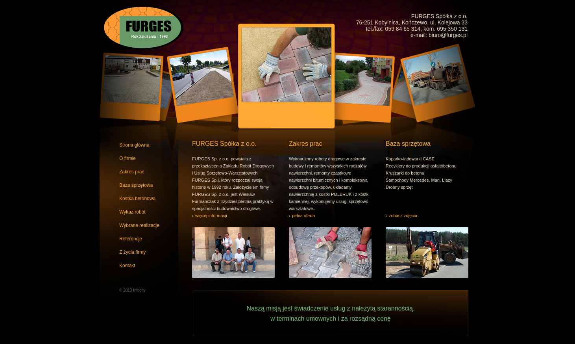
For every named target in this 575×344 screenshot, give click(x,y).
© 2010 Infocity (132, 290)
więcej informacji (211, 215)
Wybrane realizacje (139, 225)
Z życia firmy (132, 252)
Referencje (130, 239)
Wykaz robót (132, 212)
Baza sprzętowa (136, 185)
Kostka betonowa (137, 198)
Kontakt (127, 265)
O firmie (127, 158)
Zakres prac (131, 172)
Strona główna (134, 145)
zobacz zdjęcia (403, 215)
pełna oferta (303, 215)
